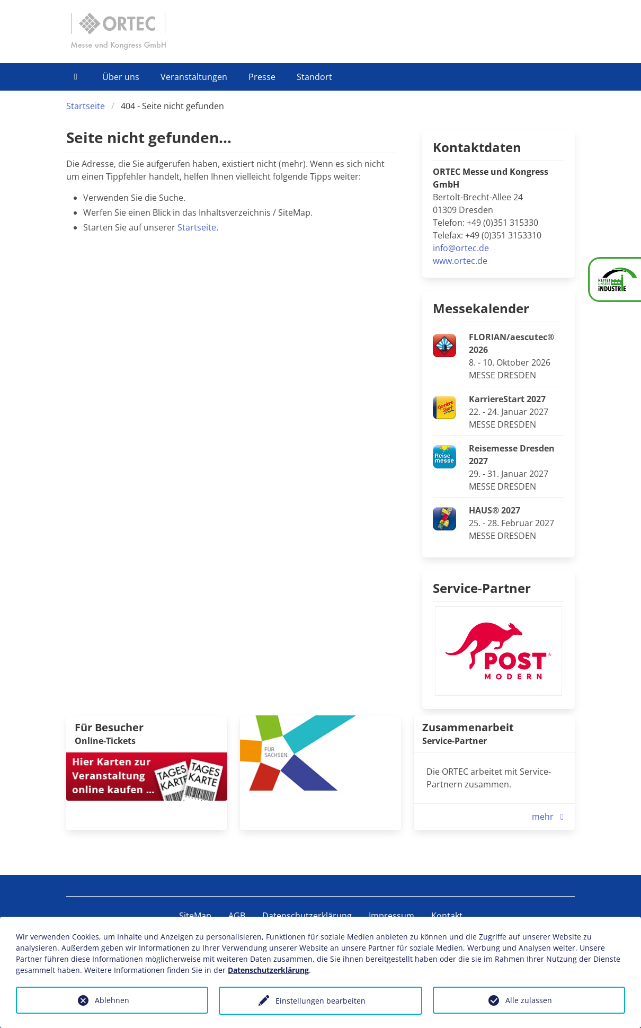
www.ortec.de (460, 261)
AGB (236, 915)
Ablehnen (112, 1000)
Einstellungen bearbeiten (320, 1001)
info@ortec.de (461, 248)
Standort (314, 77)
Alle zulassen (528, 1000)
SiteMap (195, 915)
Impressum (391, 915)
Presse (261, 77)
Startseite (85, 106)
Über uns (120, 77)
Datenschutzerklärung (307, 915)
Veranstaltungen (194, 77)
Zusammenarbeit (468, 727)
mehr (550, 816)
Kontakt (446, 915)
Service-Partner (482, 588)
